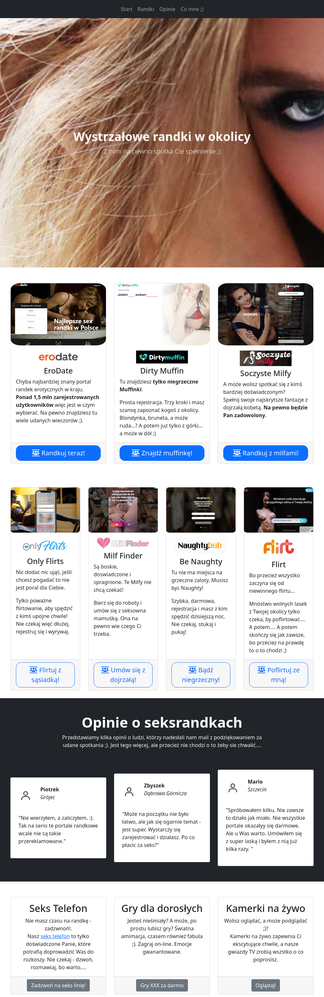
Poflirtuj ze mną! (279, 675)
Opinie (167, 9)
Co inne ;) (191, 9)
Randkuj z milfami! (266, 453)
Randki (145, 9)
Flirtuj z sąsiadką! (45, 675)
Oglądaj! (266, 985)
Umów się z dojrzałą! (123, 675)
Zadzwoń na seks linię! (58, 985)
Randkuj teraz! (58, 453)
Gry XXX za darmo (162, 985)
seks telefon (55, 936)
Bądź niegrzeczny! (201, 675)
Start (128, 9)
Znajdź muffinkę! (162, 453)
